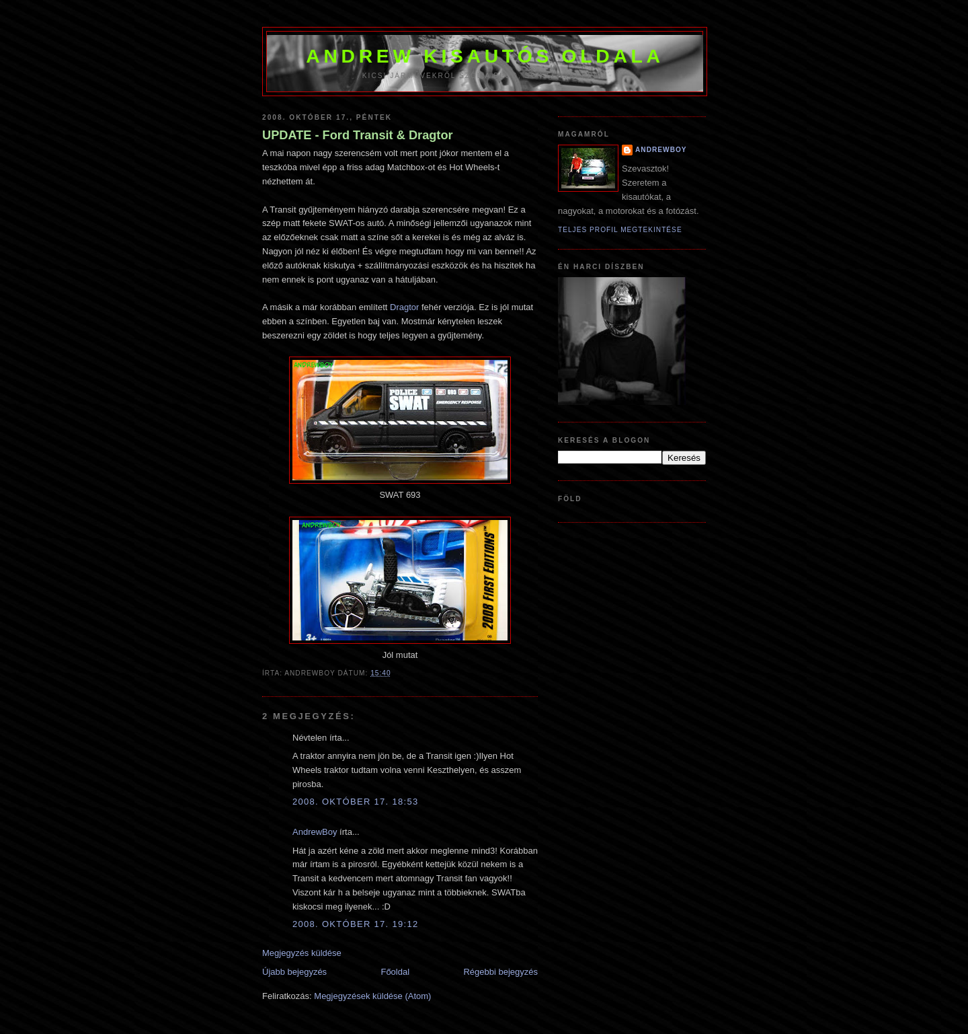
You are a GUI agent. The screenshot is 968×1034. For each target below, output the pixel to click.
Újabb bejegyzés (294, 972)
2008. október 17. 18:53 (355, 802)
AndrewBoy (314, 832)
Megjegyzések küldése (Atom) (372, 996)
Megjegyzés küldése (301, 953)
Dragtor (404, 307)
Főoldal (394, 972)
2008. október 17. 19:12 (355, 924)
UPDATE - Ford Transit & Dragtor (357, 135)
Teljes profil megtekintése (620, 229)
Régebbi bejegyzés (500, 972)
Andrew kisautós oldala (484, 56)
